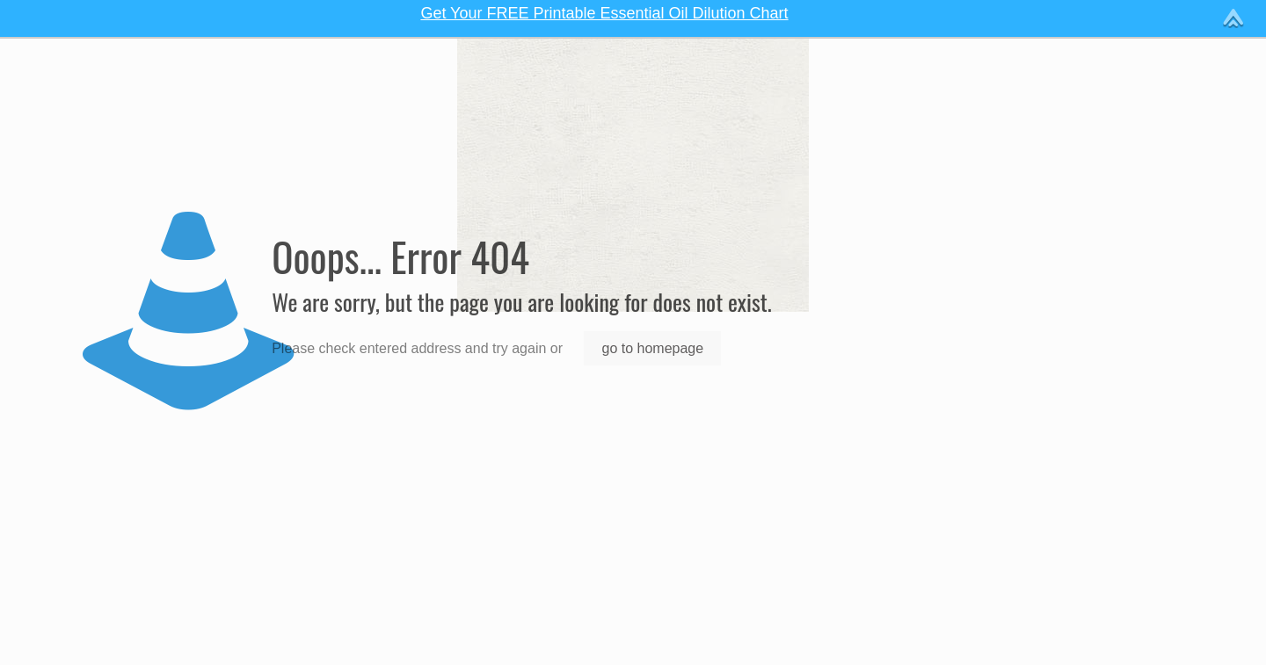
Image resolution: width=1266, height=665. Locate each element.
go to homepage (652, 348)
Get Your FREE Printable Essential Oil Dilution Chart (604, 13)
